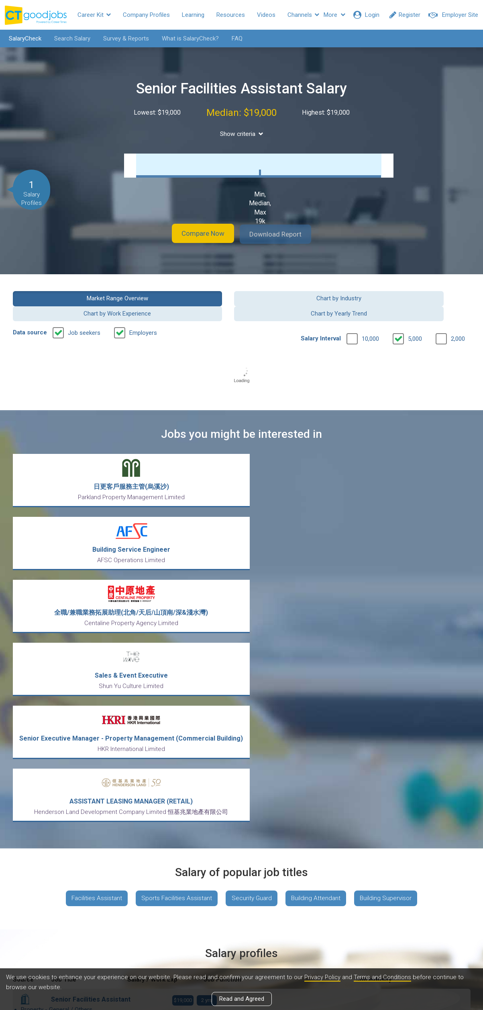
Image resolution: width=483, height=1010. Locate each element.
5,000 (415, 323)
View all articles (241, 924)
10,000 (370, 323)
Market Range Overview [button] (65, 297)
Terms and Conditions (384, 977)
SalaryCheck (22, 38)
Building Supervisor (391, 634)
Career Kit (94, 14)
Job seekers (84, 317)
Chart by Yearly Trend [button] (417, 297)
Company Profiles (146, 14)
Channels (303, 14)
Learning (193, 14)
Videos (266, 14)
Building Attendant (318, 634)
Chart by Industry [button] (182, 297)
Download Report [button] (282, 234)
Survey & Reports (123, 38)
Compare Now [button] (197, 234)
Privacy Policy (322, 977)
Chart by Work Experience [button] (300, 297)
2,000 (458, 323)
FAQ (234, 38)
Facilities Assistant (91, 634)
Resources (230, 14)
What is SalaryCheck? (187, 38)
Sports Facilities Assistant (174, 634)
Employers (143, 317)
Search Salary (69, 38)
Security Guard (252, 634)
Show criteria (241, 134)
